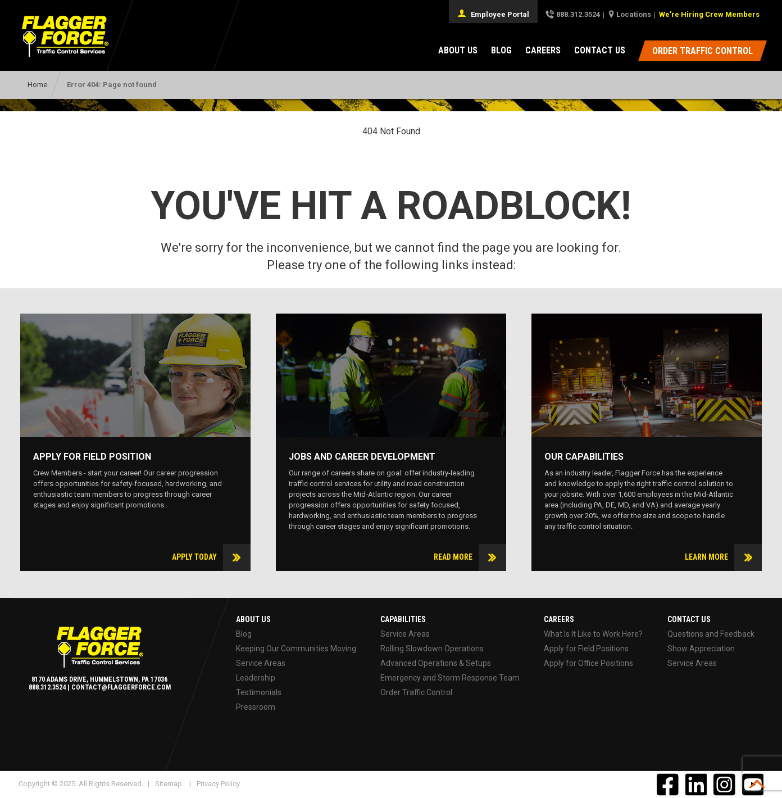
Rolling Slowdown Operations (432, 648)
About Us (458, 50)
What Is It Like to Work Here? (593, 633)
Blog (501, 50)
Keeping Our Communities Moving (296, 648)
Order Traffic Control (416, 692)
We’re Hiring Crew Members (709, 14)
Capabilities (403, 619)
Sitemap (168, 783)
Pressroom (255, 706)
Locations (633, 14)
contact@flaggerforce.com (121, 687)
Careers (543, 50)
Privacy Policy (218, 783)
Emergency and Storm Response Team (450, 677)
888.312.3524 (578, 14)
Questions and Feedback (710, 633)
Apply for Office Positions (588, 663)
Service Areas (260, 663)
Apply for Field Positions (586, 648)
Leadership (255, 677)
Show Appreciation (701, 648)
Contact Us (599, 50)
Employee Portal (493, 13)
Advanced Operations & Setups (435, 663)
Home (37, 84)
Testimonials (258, 692)
